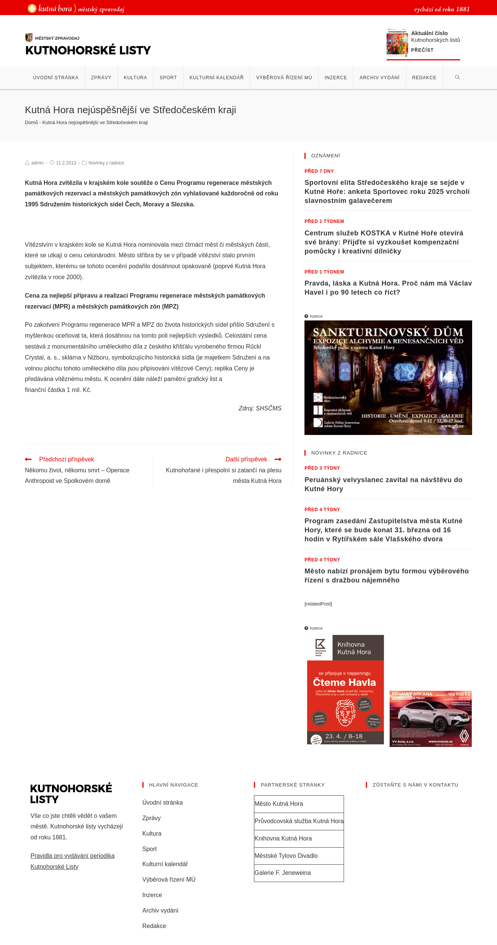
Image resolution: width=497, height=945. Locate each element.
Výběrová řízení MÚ (169, 879)
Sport (149, 849)
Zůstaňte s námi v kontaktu (416, 785)
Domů (31, 122)
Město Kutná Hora (278, 804)
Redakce (154, 926)
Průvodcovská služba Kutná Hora (299, 821)
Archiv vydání (160, 910)
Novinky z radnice (106, 163)
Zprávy (151, 818)
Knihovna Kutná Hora (283, 838)
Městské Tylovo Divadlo (286, 856)
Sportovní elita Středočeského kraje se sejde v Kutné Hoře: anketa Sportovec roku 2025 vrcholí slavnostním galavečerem (387, 191)
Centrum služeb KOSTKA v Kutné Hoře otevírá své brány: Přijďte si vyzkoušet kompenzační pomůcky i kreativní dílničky (383, 242)
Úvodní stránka (162, 802)
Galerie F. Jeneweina (282, 873)
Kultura (152, 833)
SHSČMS (268, 408)
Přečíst (422, 50)
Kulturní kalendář (165, 864)
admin (37, 163)
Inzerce (152, 895)
